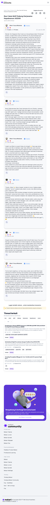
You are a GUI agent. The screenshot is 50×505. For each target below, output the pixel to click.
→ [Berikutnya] (11, 321)
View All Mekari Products (10, 501)
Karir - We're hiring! (9, 485)
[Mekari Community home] (6, 2)
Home (5, 10)
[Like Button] (6, 92)
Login (10, 305)
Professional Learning (10, 452)
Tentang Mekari (8, 477)
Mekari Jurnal (7, 435)
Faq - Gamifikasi (8, 483)
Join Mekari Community (25, 417)
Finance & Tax (14, 10)
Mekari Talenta (8, 432)
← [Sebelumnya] (5, 321)
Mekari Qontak (8, 437)
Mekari (6, 459)
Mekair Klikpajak (8, 440)
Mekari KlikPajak (8, 470)
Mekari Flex (7, 443)
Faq (5, 488)
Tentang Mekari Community (11, 480)
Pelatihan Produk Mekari (10, 450)
